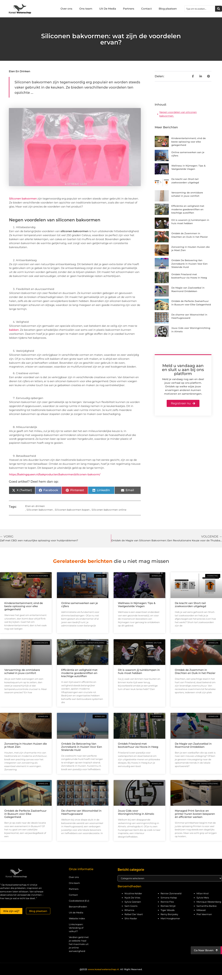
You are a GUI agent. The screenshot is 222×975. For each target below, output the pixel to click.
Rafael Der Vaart (134, 914)
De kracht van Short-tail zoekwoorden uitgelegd (190, 604)
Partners (128, 8)
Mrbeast (201, 910)
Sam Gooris (131, 906)
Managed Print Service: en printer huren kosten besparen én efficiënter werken (195, 814)
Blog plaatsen (168, 8)
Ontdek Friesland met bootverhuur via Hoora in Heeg (138, 745)
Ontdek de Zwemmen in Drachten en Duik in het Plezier (195, 671)
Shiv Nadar (131, 918)
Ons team (85, 8)
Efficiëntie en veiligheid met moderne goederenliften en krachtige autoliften (187, 209)
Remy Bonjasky (169, 914)
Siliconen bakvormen (23, 198)
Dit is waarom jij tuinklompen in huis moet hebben (139, 671)
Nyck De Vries (132, 897)
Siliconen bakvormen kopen (72, 509)
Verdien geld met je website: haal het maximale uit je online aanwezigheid (79, 944)
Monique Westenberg (209, 901)
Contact (146, 8)
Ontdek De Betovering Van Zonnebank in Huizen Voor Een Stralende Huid (189, 263)
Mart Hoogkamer (170, 918)
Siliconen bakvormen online (109, 509)
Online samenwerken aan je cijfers (79, 604)
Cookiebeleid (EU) (79, 900)
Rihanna (129, 910)
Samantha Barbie (207, 906)
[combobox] (200, 9)
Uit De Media (107, 8)
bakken (14, 329)
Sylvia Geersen (133, 901)
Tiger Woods (167, 910)
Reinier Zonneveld (171, 893)
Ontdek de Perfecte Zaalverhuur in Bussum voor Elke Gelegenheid (25, 814)
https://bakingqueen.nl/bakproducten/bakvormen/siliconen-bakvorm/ (54, 474)
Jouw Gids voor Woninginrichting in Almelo (136, 812)
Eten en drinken (19, 71)
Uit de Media (76, 912)
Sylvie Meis (203, 897)
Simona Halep (169, 897)
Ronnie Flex (167, 901)
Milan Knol (203, 893)
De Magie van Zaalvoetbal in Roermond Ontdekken (193, 745)
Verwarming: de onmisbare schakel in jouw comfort (22, 671)
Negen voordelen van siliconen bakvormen (178, 114)
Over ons (66, 8)
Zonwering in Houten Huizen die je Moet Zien (25, 745)
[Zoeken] (218, 9)
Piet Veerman (204, 914)
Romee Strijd (168, 906)
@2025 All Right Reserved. (111, 969)
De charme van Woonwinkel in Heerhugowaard (81, 812)
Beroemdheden (78, 906)
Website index (77, 918)
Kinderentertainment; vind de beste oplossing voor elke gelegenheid (188, 141)
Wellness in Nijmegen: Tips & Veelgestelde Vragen (136, 604)
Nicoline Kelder (133, 893)
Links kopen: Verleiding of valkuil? (76, 928)
